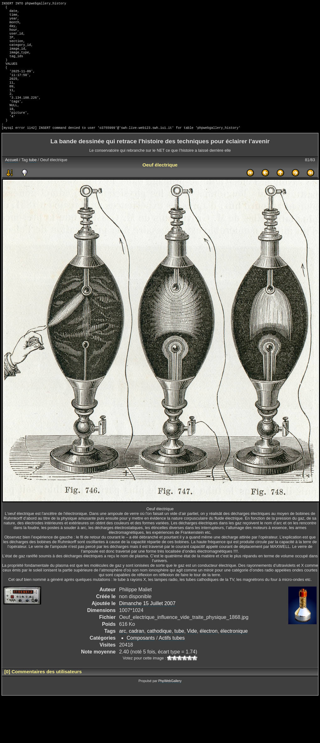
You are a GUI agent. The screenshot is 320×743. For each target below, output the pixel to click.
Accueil (11, 181)
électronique (234, 652)
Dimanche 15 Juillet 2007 (147, 624)
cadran (136, 652)
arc (122, 652)
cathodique (159, 652)
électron (209, 652)
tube (33, 181)
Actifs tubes (172, 659)
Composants (141, 659)
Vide (192, 652)
